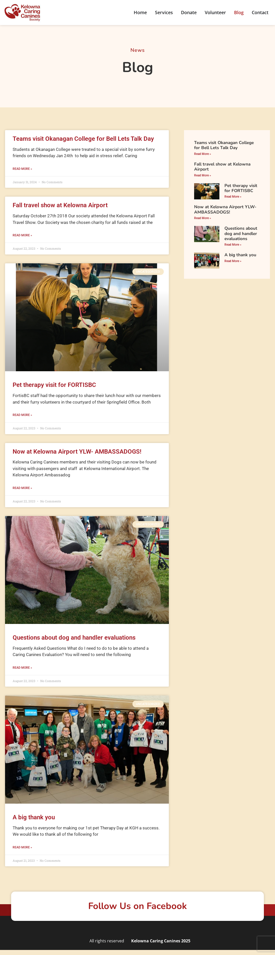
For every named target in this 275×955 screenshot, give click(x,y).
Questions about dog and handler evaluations (74, 637)
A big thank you (34, 817)
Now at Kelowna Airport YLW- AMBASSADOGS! (77, 451)
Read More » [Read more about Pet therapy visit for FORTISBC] (22, 415)
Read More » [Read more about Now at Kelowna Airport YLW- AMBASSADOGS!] (22, 488)
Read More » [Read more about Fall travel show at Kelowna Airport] (22, 235)
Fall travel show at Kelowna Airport (60, 205)
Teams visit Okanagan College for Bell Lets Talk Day (83, 138)
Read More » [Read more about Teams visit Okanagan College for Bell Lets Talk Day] (22, 169)
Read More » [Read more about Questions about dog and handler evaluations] (22, 667)
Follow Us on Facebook (137, 906)
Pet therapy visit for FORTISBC (54, 384)
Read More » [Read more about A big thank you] (22, 847)
